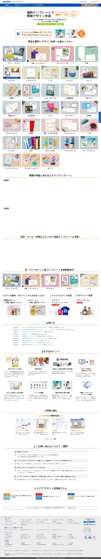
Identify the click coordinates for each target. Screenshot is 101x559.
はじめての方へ (24, 534)
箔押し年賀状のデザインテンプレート (31, 340)
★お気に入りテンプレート (21, 5)
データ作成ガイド (9, 536)
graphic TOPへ (93, 1)
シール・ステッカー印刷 (58, 519)
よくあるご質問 (40, 534)
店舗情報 (23, 543)
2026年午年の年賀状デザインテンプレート (32, 344)
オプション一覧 (8, 524)
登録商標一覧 (70, 507)
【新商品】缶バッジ (26, 334)
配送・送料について (25, 538)
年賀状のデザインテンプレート (59, 529)
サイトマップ (88, 532)
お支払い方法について (41, 538)
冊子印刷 (70, 519)
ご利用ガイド (7, 5)
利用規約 (39, 543)
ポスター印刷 (8, 521)
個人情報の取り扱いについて (27, 544)
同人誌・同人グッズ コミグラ (27, 523)
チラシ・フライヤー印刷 (26, 519)
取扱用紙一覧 (24, 524)
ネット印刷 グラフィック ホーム (9, 7)
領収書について (56, 538)
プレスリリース (8, 546)
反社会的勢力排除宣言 (41, 544)
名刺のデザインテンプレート (27, 529)
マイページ (87, 527)
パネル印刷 (70, 521)
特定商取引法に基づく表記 (58, 544)
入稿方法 (70, 534)
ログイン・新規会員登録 (80, 1)
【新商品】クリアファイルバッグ (30, 342)
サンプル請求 (88, 530)
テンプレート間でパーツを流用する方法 (54, 329)
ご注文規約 (70, 543)
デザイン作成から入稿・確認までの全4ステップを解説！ (39, 327)
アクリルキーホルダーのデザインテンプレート (33, 331)
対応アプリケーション (41, 536)
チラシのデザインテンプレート (43, 529)
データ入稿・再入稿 (37, 5)
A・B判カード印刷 (25, 521)
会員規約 (54, 543)
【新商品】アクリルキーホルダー (30, 336)
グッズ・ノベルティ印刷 (10, 523)
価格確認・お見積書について (59, 536)
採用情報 (70, 544)
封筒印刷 (54, 521)
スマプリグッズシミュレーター (43, 523)
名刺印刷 (7, 519)
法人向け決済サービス (73, 538)
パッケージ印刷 (40, 521)
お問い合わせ (88, 529)
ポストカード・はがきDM (42, 519)
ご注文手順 (70, 536)
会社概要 (7, 543)
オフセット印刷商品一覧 (58, 523)
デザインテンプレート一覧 (10, 529)
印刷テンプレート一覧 (25, 536)
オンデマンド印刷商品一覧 (73, 523)
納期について (8, 538)
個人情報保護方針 (9, 544)
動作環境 (54, 534)
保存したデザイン (90, 5)
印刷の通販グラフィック (10, 553)
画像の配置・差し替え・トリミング (34, 329)
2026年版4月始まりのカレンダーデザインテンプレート (35, 338)
